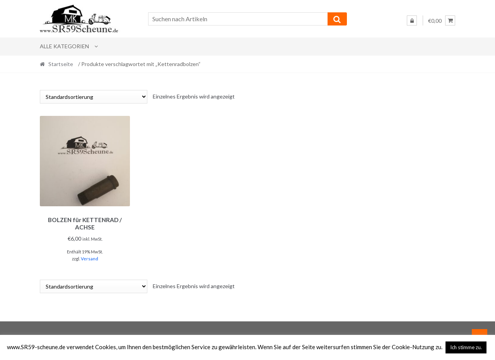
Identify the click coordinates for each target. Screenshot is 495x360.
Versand (89, 257)
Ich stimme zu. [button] (466, 347)
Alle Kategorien (64, 46)
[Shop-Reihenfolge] (93, 97)
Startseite (60, 64)
